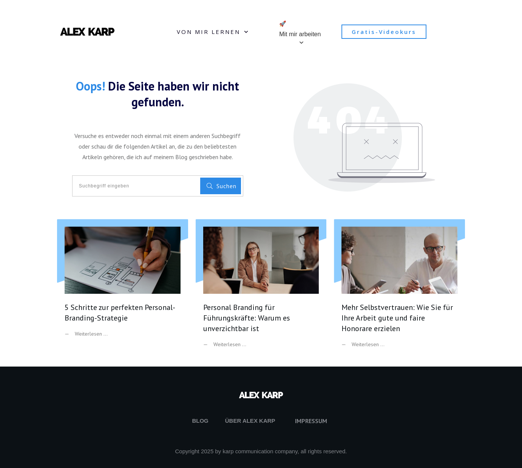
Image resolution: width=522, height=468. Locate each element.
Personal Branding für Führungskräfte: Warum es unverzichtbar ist (261, 289)
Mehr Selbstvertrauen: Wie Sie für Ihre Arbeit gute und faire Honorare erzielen (399, 289)
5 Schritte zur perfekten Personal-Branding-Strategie (122, 289)
